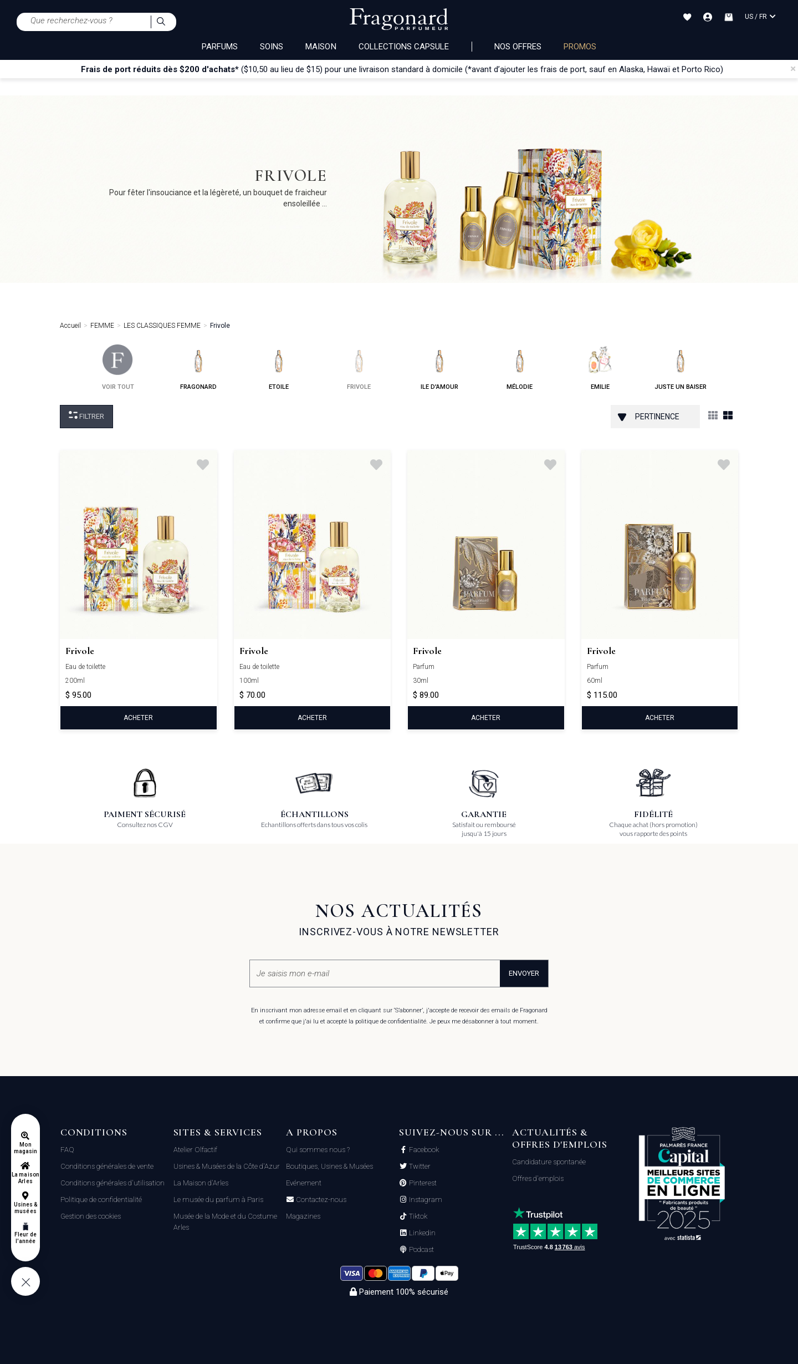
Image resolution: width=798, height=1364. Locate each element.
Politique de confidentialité (101, 1199)
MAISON (320, 47)
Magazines (303, 1216)
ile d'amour (439, 367)
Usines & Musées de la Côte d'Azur (226, 1166)
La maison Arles (25, 1178)
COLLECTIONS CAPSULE (404, 47)
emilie (600, 367)
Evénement (303, 1183)
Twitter (419, 1166)
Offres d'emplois (538, 1178)
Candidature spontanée (549, 1162)
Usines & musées (25, 1207)
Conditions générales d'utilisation (112, 1183)
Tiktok (417, 1216)
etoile (278, 367)
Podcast (420, 1250)
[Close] (793, 68)
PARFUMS (220, 47)
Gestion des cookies (90, 1216)
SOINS (271, 47)
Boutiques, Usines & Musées (329, 1166)
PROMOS (580, 47)
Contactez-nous (320, 1200)
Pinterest (422, 1183)
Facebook (423, 1150)
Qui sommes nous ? (318, 1149)
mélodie (519, 367)
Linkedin (421, 1233)
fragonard (198, 367)
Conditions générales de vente (107, 1166)
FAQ (67, 1149)
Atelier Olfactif (195, 1149)
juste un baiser (680, 367)
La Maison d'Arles (200, 1183)
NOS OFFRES (518, 47)
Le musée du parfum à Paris (218, 1199)
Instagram (424, 1200)
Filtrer (86, 415)
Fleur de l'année (25, 1237)
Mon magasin (25, 1148)
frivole (359, 367)
